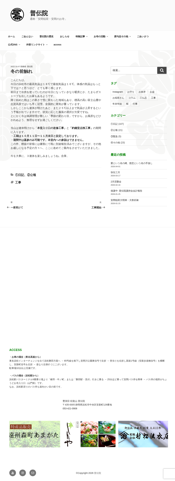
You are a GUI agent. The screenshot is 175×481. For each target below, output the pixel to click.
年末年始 (117, 103)
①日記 (19, 175)
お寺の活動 (101, 36)
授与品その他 (122, 36)
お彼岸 (142, 91)
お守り (130, 91)
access (57, 44)
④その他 (115, 142)
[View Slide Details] (70, 434)
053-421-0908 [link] (70, 408)
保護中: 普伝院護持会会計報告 (126, 190)
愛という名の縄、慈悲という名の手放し (132, 163)
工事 (18, 182)
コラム (131, 97)
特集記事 (82, 36)
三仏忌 (143, 97)
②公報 (31, 175)
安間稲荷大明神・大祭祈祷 (125, 200)
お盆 (152, 91)
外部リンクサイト (37, 44)
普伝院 (39, 13)
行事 (135, 103)
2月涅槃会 (116, 181)
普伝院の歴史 (47, 36)
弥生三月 (115, 172)
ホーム (11, 36)
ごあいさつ (143, 36)
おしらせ (64, 36)
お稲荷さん (118, 97)
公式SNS (14, 44)
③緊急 (114, 136)
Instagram (118, 91)
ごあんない (27, 36)
